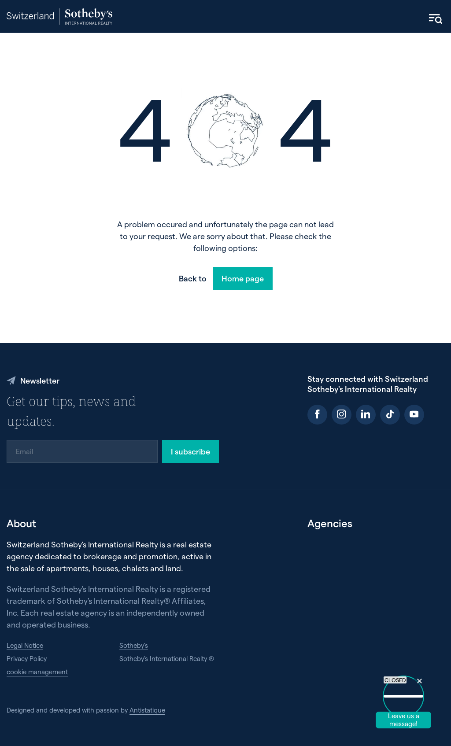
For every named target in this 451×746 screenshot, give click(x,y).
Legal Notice (25, 645)
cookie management (37, 672)
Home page (243, 278)
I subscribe (190, 451)
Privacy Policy (27, 658)
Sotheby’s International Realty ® (166, 658)
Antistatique (147, 710)
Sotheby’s (133, 645)
